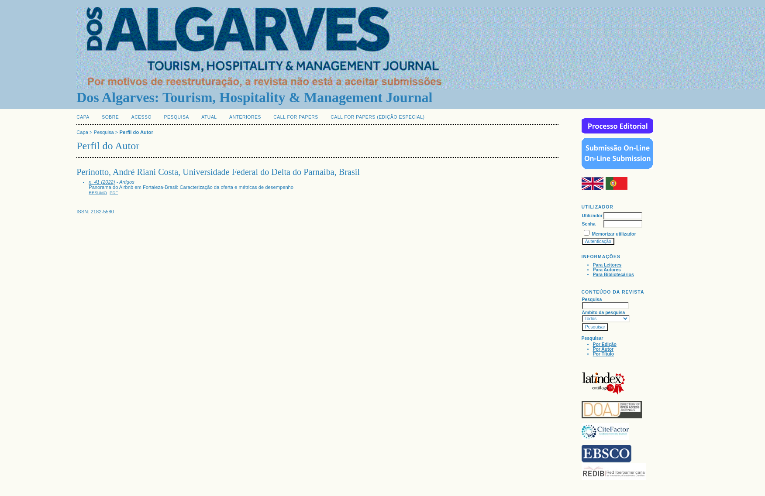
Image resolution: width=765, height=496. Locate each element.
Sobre (110, 117)
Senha (589, 224)
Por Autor (603, 349)
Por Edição (605, 344)
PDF (114, 192)
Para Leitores (607, 265)
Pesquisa (176, 117)
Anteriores (245, 117)
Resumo (98, 192)
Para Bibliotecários (613, 274)
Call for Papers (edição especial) (377, 117)
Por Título (603, 354)
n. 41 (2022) (102, 182)
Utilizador (592, 215)
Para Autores (607, 269)
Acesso (141, 117)
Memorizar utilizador (614, 234)
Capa (83, 117)
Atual (209, 117)
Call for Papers (295, 117)
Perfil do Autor (136, 132)
